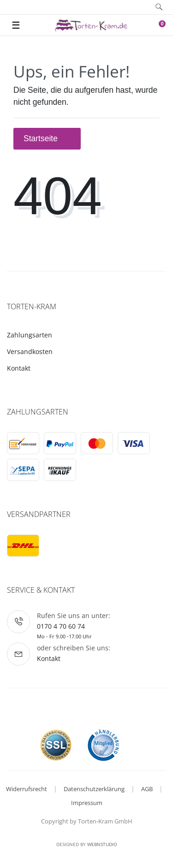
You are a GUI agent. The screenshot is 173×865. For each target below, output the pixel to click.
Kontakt (18, 368)
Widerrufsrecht (26, 789)
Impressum (86, 803)
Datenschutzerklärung (94, 789)
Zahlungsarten (29, 334)
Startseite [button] (47, 138)
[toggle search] (159, 7)
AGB (147, 789)
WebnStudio (102, 844)
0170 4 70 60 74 (61, 626)
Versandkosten (30, 351)
